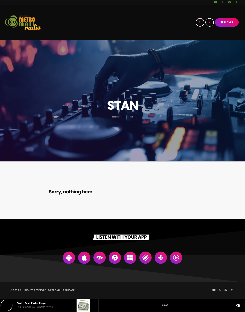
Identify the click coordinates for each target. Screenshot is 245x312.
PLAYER (226, 22)
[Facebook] (236, 2)
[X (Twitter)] (222, 2)
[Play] (209, 22)
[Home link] (23, 22)
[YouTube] (215, 2)
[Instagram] (229, 2)
